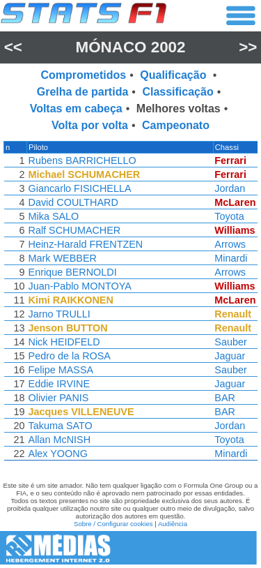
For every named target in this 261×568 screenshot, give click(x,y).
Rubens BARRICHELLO (81, 160)
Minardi (232, 258)
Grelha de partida (83, 92)
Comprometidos (84, 75)
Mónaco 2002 (130, 47)
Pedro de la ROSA (68, 355)
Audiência (172, 524)
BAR (226, 397)
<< (13, 47)
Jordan (231, 188)
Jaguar (231, 355)
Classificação (177, 92)
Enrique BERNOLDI (71, 272)
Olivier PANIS (57, 397)
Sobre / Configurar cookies (113, 524)
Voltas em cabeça (76, 108)
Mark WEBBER (61, 258)
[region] (130, 304)
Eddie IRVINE (58, 383)
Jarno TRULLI (58, 314)
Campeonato (175, 125)
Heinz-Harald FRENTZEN (84, 244)
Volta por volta (90, 125)
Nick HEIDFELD (63, 341)
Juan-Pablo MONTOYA (78, 286)
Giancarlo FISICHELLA (78, 188)
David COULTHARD (72, 202)
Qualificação (174, 75)
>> (248, 47)
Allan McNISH (58, 439)
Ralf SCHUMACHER (73, 230)
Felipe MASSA (60, 369)
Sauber (232, 341)
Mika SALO (52, 216)
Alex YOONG (56, 453)
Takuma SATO (59, 425)
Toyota (231, 216)
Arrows (232, 244)
